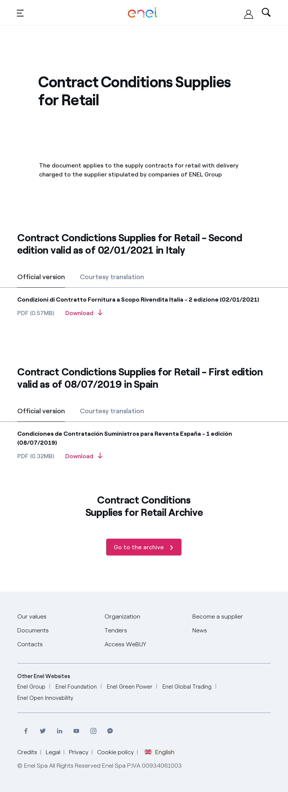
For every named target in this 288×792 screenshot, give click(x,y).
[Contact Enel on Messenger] (110, 730)
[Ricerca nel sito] (266, 12)
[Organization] (122, 616)
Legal (53, 752)
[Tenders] (116, 630)
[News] (199, 630)
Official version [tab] (41, 277)
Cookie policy (115, 752)
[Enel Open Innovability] (45, 698)
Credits (27, 752)
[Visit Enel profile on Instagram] (93, 730)
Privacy (78, 752)
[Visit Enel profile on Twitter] (42, 730)
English (159, 752)
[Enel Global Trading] (187, 686)
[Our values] (31, 616)
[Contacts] (30, 644)
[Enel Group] (31, 686)
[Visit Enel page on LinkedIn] (59, 730)
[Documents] (33, 630)
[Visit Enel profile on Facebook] (25, 730)
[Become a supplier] (217, 616)
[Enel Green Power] (129, 686)
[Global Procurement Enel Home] (142, 12)
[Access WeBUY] (248, 14)
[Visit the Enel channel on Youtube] (76, 730)
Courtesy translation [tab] (112, 277)
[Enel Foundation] (76, 686)
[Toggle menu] (20, 12)
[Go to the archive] (144, 562)
